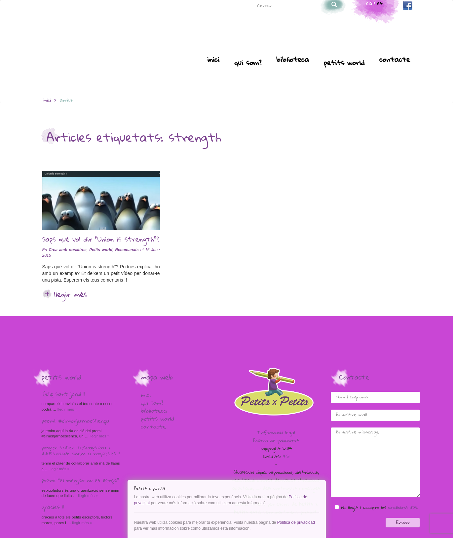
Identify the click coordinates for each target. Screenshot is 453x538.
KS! (286, 457)
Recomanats (126, 249)
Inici (213, 60)
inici (47, 101)
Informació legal (276, 433)
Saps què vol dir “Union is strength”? (100, 240)
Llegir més (71, 295)
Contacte (394, 60)
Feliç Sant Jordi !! (63, 394)
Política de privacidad (296, 522)
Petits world (344, 63)
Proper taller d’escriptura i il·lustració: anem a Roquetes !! (81, 451)
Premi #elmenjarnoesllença (75, 421)
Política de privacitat (276, 441)
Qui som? (247, 63)
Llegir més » (67, 409)
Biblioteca (292, 60)
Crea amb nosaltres (68, 249)
